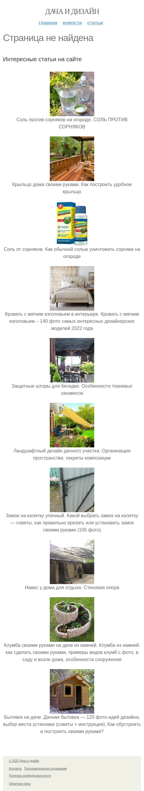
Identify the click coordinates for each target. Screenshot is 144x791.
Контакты (15, 768)
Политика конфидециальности (30, 775)
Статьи (95, 22)
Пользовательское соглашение (45, 768)
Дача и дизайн (72, 11)
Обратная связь (20, 783)
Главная (48, 22)
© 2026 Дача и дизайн (24, 760)
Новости (72, 22)
